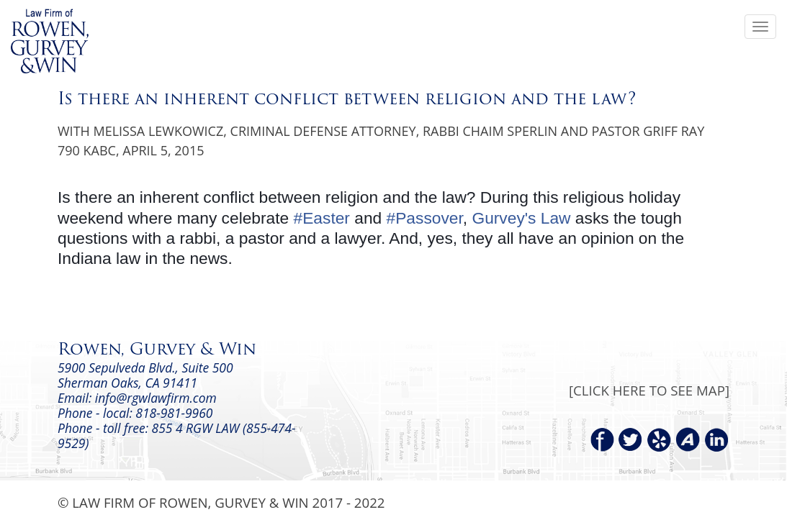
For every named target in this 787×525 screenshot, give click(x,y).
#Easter (322, 218)
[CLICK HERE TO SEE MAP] (649, 390)
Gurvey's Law (521, 218)
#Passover (425, 218)
